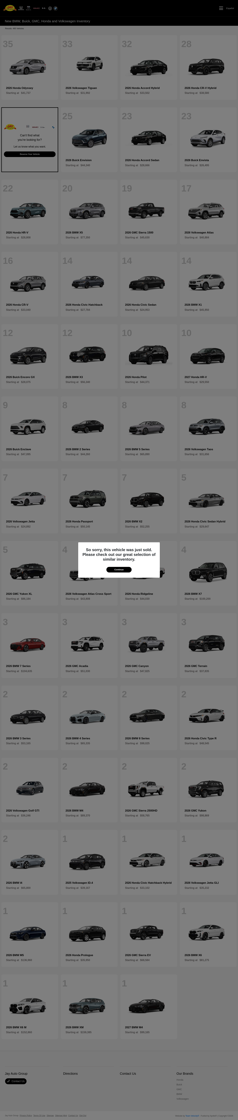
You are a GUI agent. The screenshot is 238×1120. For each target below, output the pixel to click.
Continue (119, 569)
